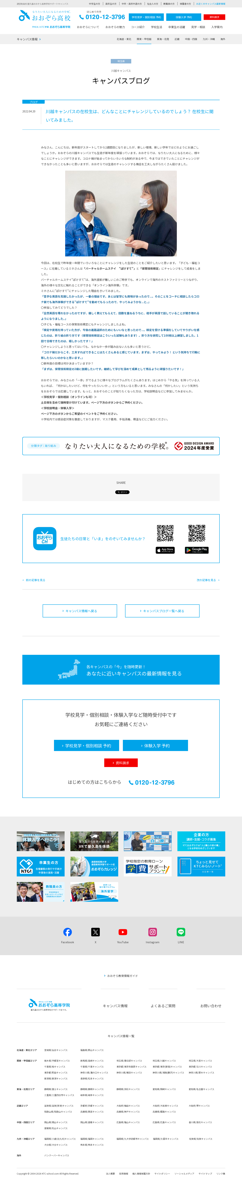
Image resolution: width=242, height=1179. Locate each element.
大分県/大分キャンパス (56, 1144)
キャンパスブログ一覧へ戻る (163, 610)
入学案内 (216, 27)
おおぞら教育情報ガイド (122, 976)
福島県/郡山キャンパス (92, 1050)
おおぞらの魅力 (115, 27)
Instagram (152, 942)
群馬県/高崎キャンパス (92, 1060)
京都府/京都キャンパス (92, 1105)
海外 (222, 39)
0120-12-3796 (102, 18)
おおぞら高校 (45, 19)
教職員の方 (169, 3)
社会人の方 (152, 3)
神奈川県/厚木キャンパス (201, 1072)
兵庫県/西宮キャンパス (92, 1111)
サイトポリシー (162, 1173)
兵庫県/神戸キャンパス (128, 1111)
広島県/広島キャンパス (164, 1122)
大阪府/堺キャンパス (199, 1105)
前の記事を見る (35, 580)
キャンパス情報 (27, 39)
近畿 (177, 39)
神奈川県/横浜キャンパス (129, 1072)
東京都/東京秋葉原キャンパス (132, 1066)
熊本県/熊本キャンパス (92, 1144)
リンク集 (220, 1173)
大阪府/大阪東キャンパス (165, 1105)
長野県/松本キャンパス (92, 1078)
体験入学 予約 (184, 17)
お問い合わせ (211, 1005)
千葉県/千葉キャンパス (92, 1066)
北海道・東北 (124, 39)
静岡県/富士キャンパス (56, 1089)
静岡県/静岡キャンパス (92, 1089)
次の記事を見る (206, 580)
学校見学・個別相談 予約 (146, 17)
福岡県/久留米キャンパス (166, 1138)
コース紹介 (138, 27)
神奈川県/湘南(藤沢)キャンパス (168, 1072)
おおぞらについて (88, 27)
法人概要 (110, 1173)
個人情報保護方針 (141, 1173)
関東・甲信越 (144, 39)
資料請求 (214, 17)
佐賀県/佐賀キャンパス (200, 1138)
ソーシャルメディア (184, 1173)
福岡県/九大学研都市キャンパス (133, 1138)
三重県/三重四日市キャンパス (59, 1095)
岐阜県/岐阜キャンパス (92, 1095)
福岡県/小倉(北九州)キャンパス (60, 1138)
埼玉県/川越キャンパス (164, 1060)
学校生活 (156, 27)
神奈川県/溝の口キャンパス (94, 1072)
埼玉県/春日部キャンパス (129, 1060)
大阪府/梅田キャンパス (128, 1105)
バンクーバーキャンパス (56, 1155)
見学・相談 (198, 27)
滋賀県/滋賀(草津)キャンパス (59, 1105)
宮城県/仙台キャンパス (56, 1050)
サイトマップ (205, 1173)
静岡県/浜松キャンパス (128, 1089)
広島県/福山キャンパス (128, 1122)
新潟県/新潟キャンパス (56, 1078)
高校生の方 (111, 3)
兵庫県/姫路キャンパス (164, 1111)
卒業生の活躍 (176, 27)
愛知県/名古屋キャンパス (201, 1089)
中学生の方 (94, 3)
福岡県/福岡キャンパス (92, 1138)
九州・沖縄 (209, 39)
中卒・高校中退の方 (132, 3)
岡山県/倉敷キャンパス (92, 1122)
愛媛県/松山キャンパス (56, 1128)
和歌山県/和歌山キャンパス (58, 1111)
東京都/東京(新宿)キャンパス (167, 1066)
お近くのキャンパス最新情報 (210, 3)
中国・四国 (191, 39)
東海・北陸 (163, 39)
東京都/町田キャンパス (56, 1072)
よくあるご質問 (163, 1005)
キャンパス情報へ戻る (81, 610)
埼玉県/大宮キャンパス (200, 1060)
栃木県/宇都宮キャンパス (57, 1060)
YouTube (123, 942)
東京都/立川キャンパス (200, 1066)
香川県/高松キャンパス (200, 1122)
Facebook (67, 942)
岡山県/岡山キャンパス (56, 1122)
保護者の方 (185, 3)
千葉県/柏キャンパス (54, 1066)
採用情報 (123, 1173)
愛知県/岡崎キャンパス (164, 1089)
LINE (181, 942)
